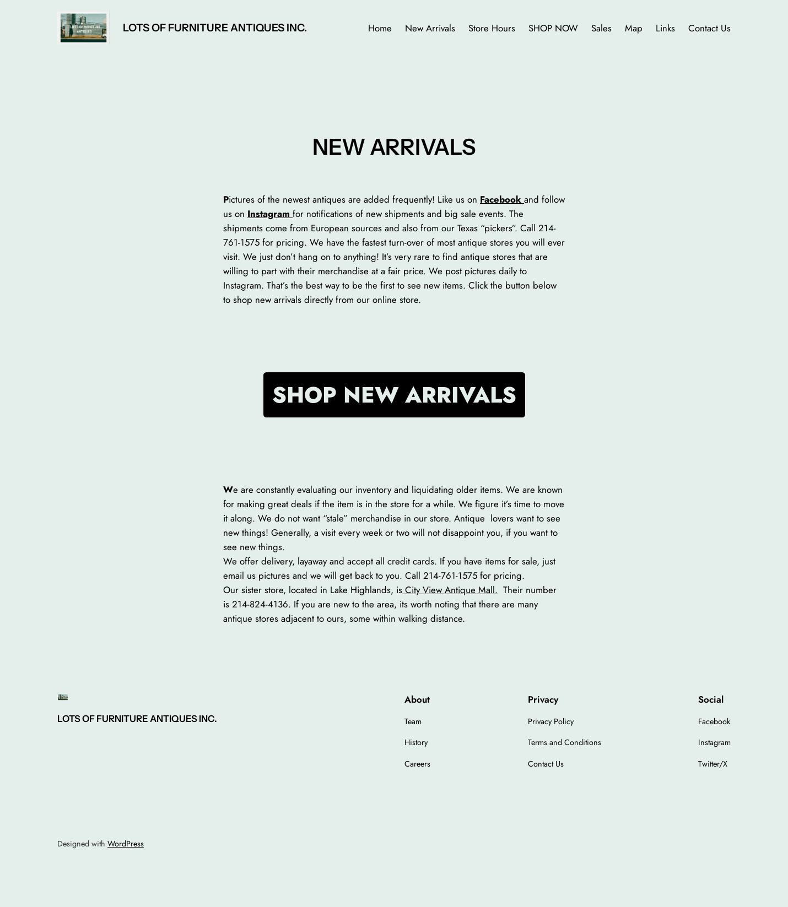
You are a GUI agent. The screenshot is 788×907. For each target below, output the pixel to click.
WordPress (125, 843)
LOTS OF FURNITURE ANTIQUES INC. (215, 27)
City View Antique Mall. (450, 589)
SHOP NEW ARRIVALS (394, 395)
